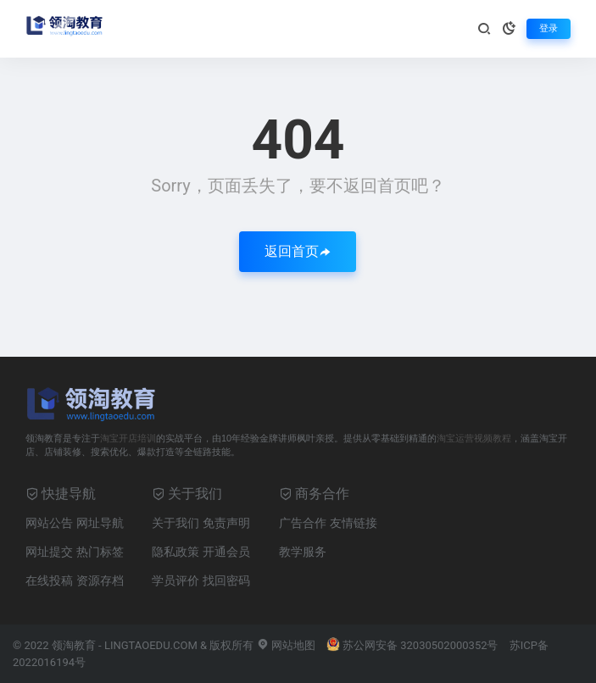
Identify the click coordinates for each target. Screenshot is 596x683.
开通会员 (226, 551)
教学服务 (302, 551)
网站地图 (286, 645)
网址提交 (49, 551)
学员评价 (175, 580)
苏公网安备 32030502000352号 (412, 645)
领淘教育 (74, 645)
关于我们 (175, 523)
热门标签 (100, 551)
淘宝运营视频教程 (474, 438)
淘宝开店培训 (128, 438)
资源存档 (100, 580)
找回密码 (226, 580)
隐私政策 (175, 551)
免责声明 (226, 523)
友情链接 (353, 523)
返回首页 (298, 251)
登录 (548, 28)
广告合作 (302, 523)
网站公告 (49, 523)
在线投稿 (49, 580)
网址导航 (100, 523)
